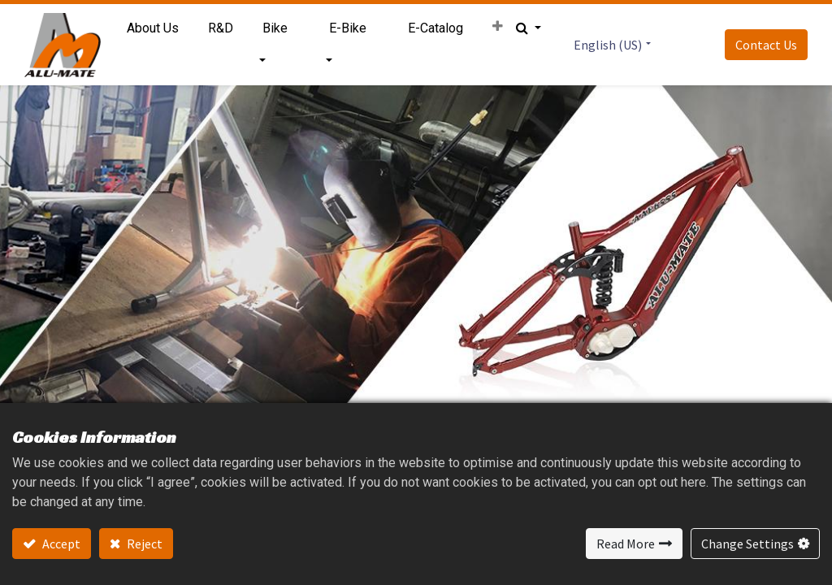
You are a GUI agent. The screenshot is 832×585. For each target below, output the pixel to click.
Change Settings (747, 543)
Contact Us (765, 45)
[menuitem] (153, 28)
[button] (497, 27)
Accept (60, 543)
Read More (625, 543)
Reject (143, 543)
